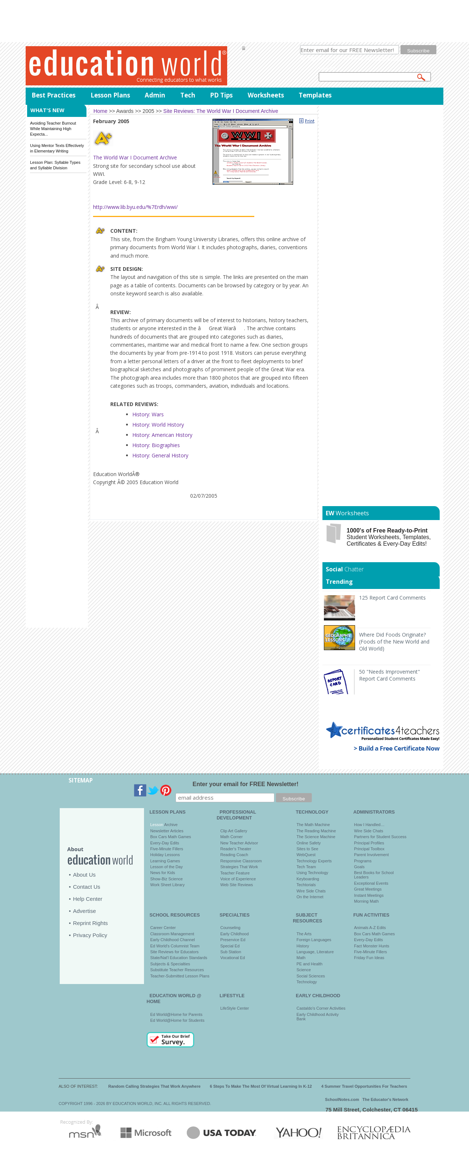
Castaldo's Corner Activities (321, 1008)
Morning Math (366, 901)
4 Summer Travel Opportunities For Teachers (364, 1086)
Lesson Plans (110, 95)
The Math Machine (313, 824)
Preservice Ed (232, 939)
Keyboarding (307, 879)
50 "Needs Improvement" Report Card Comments (389, 675)
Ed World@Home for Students (177, 1020)
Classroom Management (172, 934)
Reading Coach (234, 854)
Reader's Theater (235, 849)
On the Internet (309, 897)
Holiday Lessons (165, 854)
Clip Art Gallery (233, 831)
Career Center (163, 927)
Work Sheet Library (167, 885)
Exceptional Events (371, 883)
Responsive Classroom (241, 861)
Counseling (230, 927)
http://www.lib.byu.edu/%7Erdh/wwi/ (135, 206)
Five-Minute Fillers (166, 849)
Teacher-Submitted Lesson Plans (179, 976)
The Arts (303, 934)
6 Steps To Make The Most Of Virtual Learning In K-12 (261, 1086)
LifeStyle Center (234, 1008)
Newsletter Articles (166, 831)
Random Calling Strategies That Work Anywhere (154, 1086)
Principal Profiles (369, 843)
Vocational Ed (232, 957)
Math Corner (231, 836)
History (302, 946)
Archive (170, 824)
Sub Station (230, 952)
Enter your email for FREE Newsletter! (246, 784)
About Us (84, 875)
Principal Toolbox (369, 849)
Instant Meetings (369, 895)
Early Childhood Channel (172, 939)
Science (303, 970)
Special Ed (230, 946)
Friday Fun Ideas (369, 957)
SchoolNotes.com (342, 1099)
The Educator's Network (385, 1099)
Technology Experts (314, 861)
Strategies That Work (239, 867)
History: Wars (148, 414)
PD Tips (221, 95)
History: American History (162, 434)
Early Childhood (234, 934)
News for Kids (162, 872)
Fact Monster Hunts (371, 946)
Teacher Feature (235, 873)
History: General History (160, 455)
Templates (315, 95)
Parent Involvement (371, 854)
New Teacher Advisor (239, 843)
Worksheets (266, 95)
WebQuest (305, 854)
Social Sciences (310, 976)
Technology (306, 982)
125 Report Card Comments (392, 597)
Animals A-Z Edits (370, 927)
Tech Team (306, 867)
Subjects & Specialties (170, 964)
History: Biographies (156, 445)
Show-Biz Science (166, 879)
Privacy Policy (90, 935)
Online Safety (308, 843)
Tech (187, 95)
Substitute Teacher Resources (177, 970)
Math (300, 957)
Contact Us (86, 887)
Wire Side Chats (310, 891)
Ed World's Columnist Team (174, 946)
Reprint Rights (90, 923)
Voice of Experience (238, 879)
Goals (359, 867)
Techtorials (306, 885)
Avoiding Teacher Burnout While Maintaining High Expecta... (53, 128)
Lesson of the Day (166, 867)
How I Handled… (369, 824)
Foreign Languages (313, 939)
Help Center (87, 899)
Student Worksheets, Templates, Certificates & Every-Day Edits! (389, 537)
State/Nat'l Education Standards (178, 957)
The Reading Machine (316, 831)
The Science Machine (315, 836)
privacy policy (388, 58)
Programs (363, 861)
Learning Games (165, 861)
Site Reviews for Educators (174, 952)
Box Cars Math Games (170, 836)
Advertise (84, 911)
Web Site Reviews (236, 885)
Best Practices (53, 95)
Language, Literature (315, 952)
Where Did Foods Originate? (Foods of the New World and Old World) (394, 641)
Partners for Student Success (380, 836)
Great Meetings (367, 889)
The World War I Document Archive (135, 157)
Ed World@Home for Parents (176, 1014)
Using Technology (312, 872)
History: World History (158, 424)
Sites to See (307, 849)
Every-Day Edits (164, 843)
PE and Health (309, 964)
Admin (155, 95)
